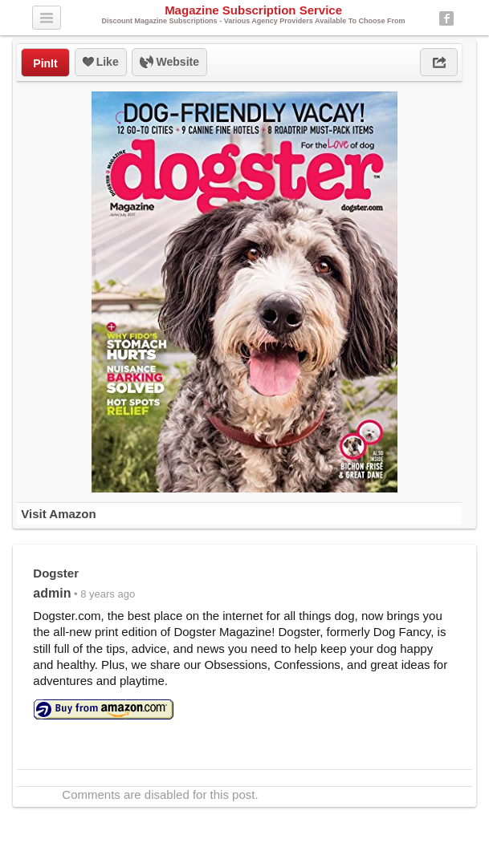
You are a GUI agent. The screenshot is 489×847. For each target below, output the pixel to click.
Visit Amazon (58, 514)
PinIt (45, 63)
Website (169, 62)
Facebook (446, 18)
